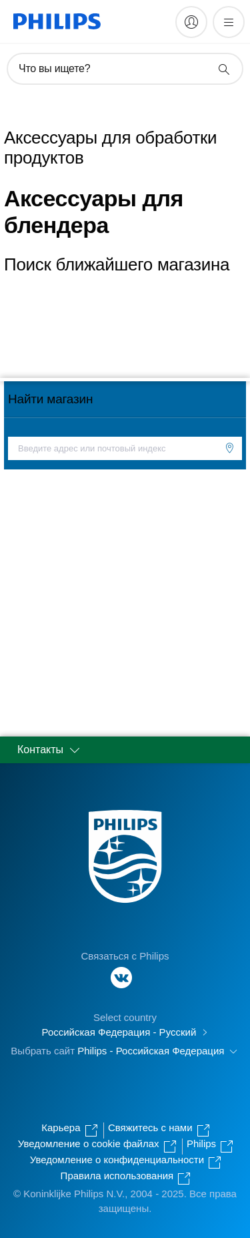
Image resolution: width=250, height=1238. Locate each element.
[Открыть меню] (229, 22)
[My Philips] (191, 22)
